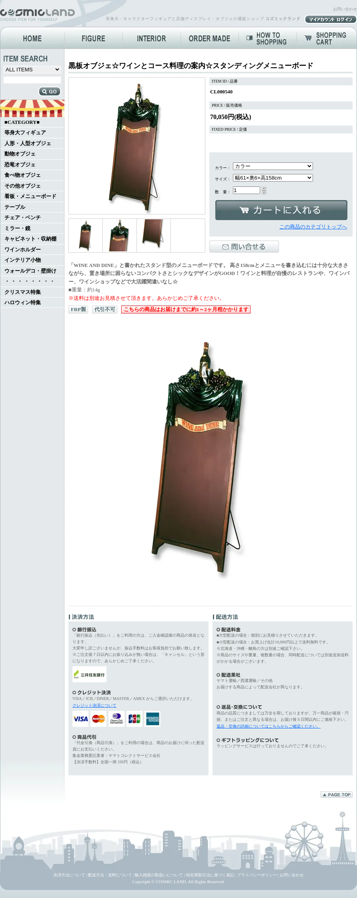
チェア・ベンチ (22, 217)
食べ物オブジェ (22, 175)
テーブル (14, 207)
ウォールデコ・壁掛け (30, 271)
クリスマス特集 (22, 292)
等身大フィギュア (25, 133)
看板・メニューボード (30, 196)
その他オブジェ (22, 186)
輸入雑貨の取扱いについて (159, 875)
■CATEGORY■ (22, 122)
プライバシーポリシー (257, 875)
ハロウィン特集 (22, 302)
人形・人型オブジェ (27, 143)
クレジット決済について (94, 705)
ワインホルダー (22, 250)
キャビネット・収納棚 (30, 239)
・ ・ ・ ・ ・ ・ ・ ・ (29, 281)
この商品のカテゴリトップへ (313, 227)
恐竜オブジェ (20, 165)
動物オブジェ (20, 154)
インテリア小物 (22, 260)
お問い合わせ (345, 9)
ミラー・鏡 (17, 228)
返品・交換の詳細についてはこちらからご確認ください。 (269, 726)
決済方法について (69, 875)
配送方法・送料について (110, 875)
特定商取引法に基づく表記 (210, 875)
